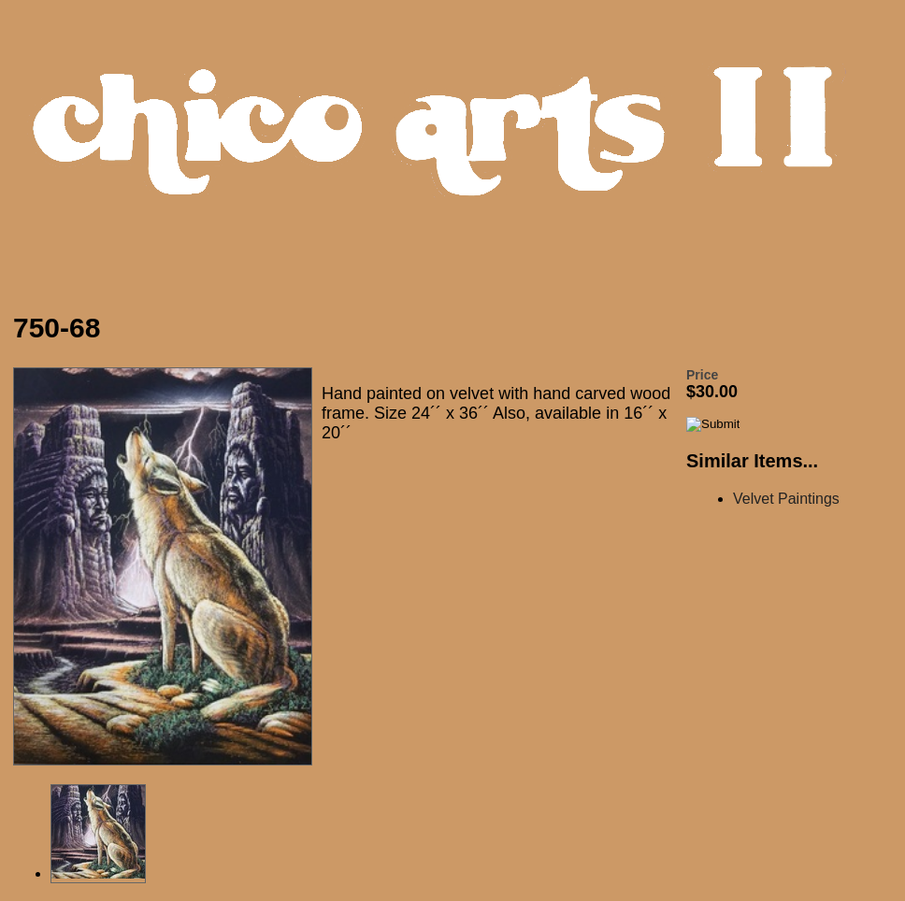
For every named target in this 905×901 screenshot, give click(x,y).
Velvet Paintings (786, 499)
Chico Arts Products (457, 146)
